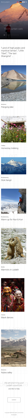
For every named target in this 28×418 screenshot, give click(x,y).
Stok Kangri (6, 180)
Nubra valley (6, 372)
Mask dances (7, 317)
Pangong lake (7, 107)
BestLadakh (5, 2)
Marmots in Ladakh (10, 269)
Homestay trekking (9, 148)
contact (14, 399)
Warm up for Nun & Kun (12, 219)
